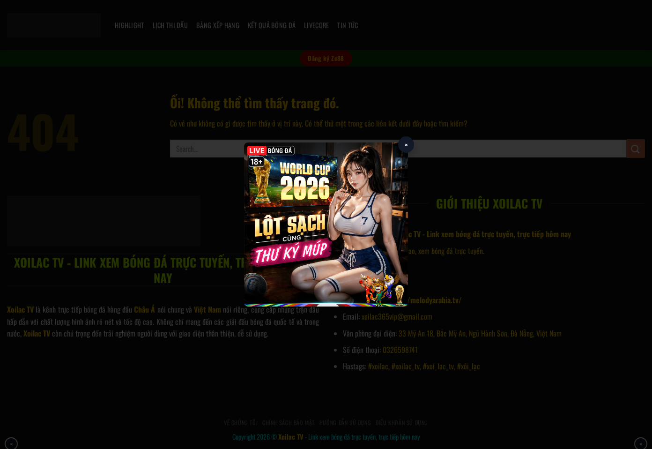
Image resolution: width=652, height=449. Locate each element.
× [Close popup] (406, 145)
